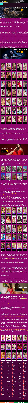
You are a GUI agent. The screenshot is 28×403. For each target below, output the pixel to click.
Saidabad (8, 382)
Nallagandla (3, 393)
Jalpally (24, 378)
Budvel (24, 383)
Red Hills (8, 377)
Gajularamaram (14, 366)
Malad (2, 5)
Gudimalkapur (20, 367)
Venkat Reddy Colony (25, 374)
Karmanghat (8, 380)
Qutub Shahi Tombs (20, 376)
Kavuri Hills (20, 379)
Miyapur (2, 391)
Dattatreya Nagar (25, 393)
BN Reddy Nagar (19, 369)
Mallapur (8, 388)
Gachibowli (3, 376)
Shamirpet (8, 362)
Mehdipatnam (3, 390)
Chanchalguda (8, 384)
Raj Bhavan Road (14, 385)
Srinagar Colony (8, 366)
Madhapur (3, 387)
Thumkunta (25, 396)
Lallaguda (14, 376)
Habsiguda (3, 377)
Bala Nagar (20, 389)
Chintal (8, 393)
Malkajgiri (8, 370)
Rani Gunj (19, 366)
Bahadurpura (20, 370)
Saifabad (14, 386)
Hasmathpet (14, 393)
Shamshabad (8, 363)
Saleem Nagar (20, 397)
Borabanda (20, 374)
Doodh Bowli (3, 374)
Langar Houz (14, 377)
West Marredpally (14, 362)
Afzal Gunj (8, 385)
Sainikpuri (14, 387)
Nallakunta (20, 393)
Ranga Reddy (25, 389)
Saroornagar (8, 381)
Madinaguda (25, 370)
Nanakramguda (14, 382)
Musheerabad (14, 381)
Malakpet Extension (3, 388)
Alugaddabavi (25, 392)
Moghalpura (25, 380)
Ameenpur (14, 391)
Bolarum (25, 371)
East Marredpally (8, 396)
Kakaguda (14, 394)
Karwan (13, 374)
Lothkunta (19, 362)
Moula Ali (14, 380)
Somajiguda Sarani (8, 365)
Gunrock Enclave (25, 381)
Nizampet (3, 395)
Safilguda (19, 384)
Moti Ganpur (20, 378)
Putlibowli (8, 376)
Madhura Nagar (14, 378)
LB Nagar (8, 373)
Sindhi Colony (25, 376)
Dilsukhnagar (3, 373)
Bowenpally (8, 392)
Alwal (7, 389)
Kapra (7, 378)
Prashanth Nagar (25, 386)
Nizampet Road (25, 366)
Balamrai (25, 395)
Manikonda (3, 389)
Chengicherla (20, 381)
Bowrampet (20, 363)
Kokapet (13, 395)
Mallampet (25, 367)
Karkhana (14, 373)
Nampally (8, 374)
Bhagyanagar (3, 369)
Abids (2, 363)
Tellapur (13, 390)
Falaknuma (14, 365)
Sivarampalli (20, 373)
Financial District (25, 384)
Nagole (19, 392)
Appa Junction (20, 388)
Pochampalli (25, 377)
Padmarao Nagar (14, 384)
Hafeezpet (3, 378)
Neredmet (3, 394)
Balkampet (25, 388)
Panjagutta (20, 385)
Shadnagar (25, 362)
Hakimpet (14, 369)
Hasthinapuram (14, 370)
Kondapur (3, 383)
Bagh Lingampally (3, 366)
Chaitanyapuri (3, 370)
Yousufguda (25, 363)
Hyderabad (3, 362)
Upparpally (14, 389)
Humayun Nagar (3, 380)
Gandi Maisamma (20, 375)
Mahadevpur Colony (20, 380)
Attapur (8, 369)
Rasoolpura (20, 396)
